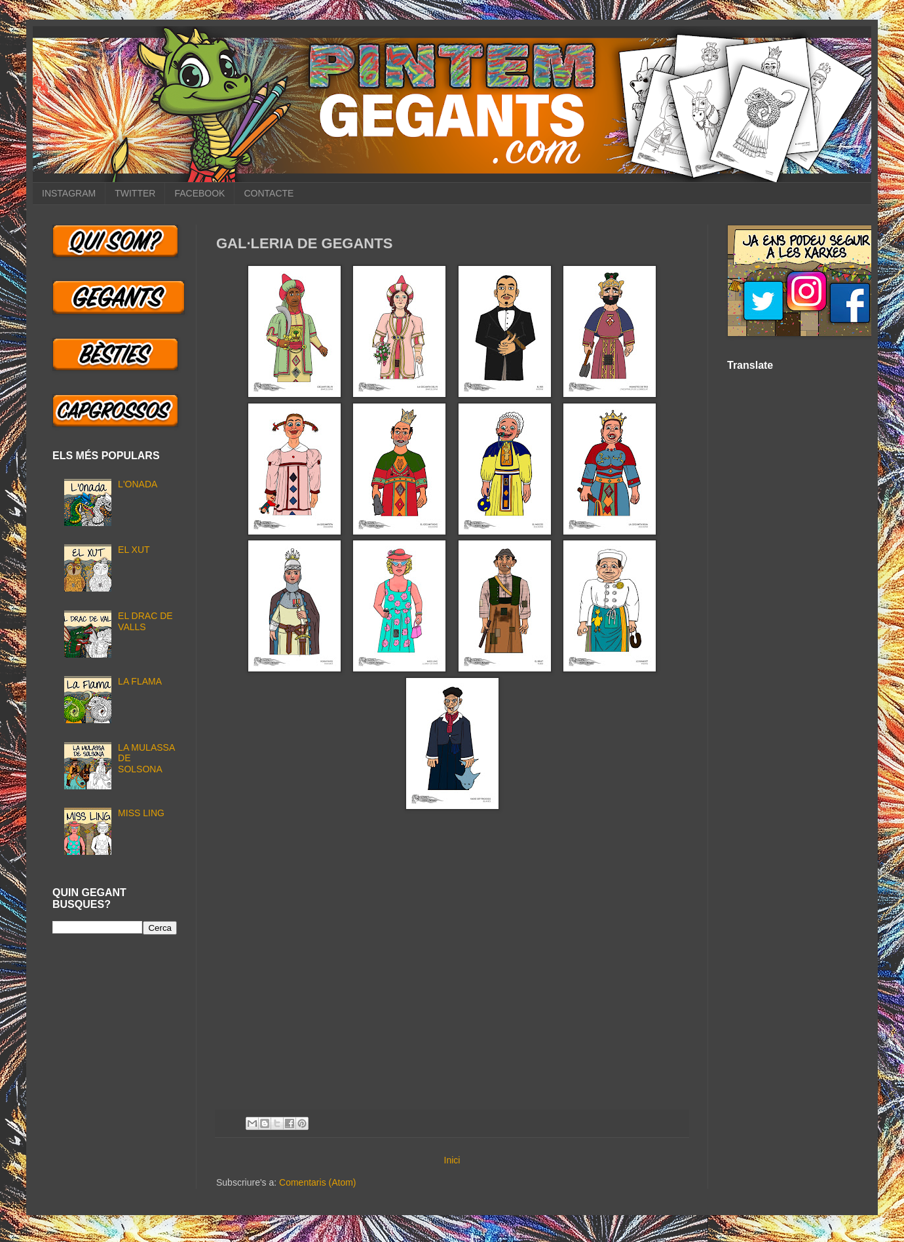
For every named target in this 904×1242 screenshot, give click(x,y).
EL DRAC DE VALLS (145, 621)
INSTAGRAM (69, 193)
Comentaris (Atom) (317, 1182)
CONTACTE (268, 193)
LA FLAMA (140, 681)
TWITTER (135, 193)
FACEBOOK (199, 193)
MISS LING (141, 813)
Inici (452, 1160)
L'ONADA (137, 484)
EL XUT (134, 549)
